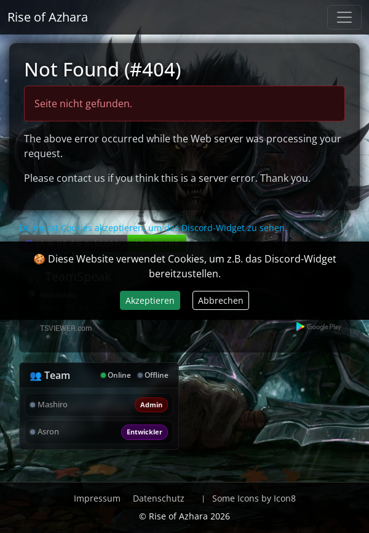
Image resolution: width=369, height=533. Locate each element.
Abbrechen (221, 300)
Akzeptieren (150, 300)
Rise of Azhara (47, 17)
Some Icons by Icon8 (254, 498)
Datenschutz (158, 498)
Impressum (97, 498)
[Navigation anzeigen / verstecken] (344, 17)
